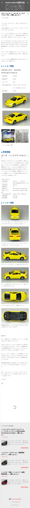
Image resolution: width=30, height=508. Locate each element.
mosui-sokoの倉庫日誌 (15, 3)
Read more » (25, 448)
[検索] (28, 3)
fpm (19, 502)
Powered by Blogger (15, 499)
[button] (28, 14)
